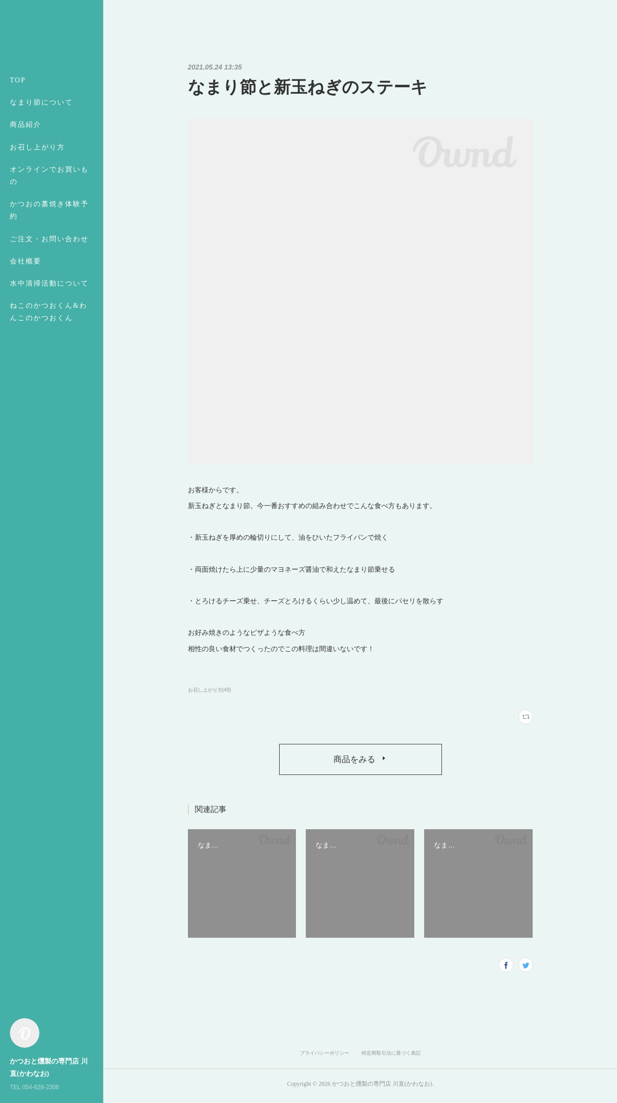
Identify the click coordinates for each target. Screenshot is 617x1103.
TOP (18, 80)
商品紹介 (25, 124)
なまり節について (41, 102)
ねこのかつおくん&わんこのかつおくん (48, 312)
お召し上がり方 (37, 147)
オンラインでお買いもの (49, 175)
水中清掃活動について (49, 283)
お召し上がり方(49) (209, 690)
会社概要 (25, 261)
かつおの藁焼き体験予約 (49, 210)
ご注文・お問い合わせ (49, 239)
